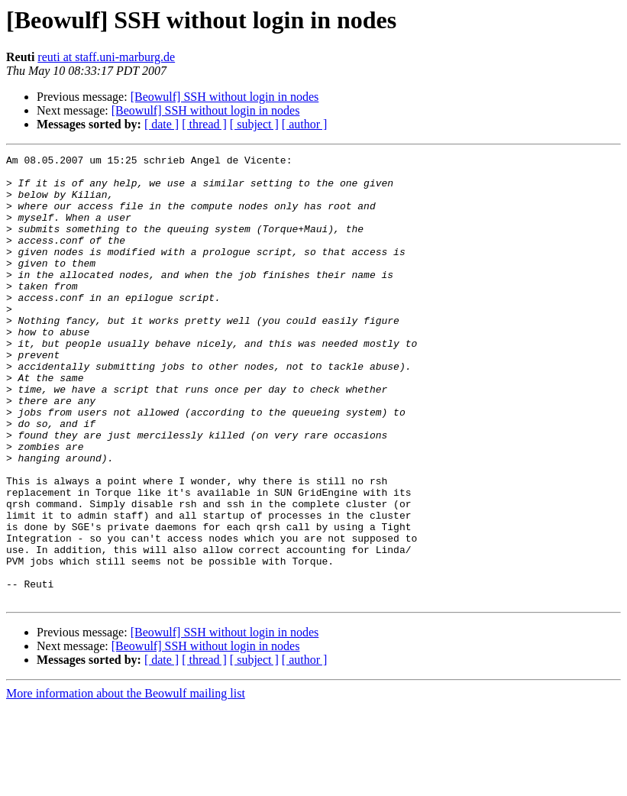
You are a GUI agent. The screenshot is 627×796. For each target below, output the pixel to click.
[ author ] (305, 124)
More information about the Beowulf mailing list (125, 782)
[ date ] (161, 124)
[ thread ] (204, 124)
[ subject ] (254, 124)
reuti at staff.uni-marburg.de (106, 56)
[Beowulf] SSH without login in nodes (225, 96)
